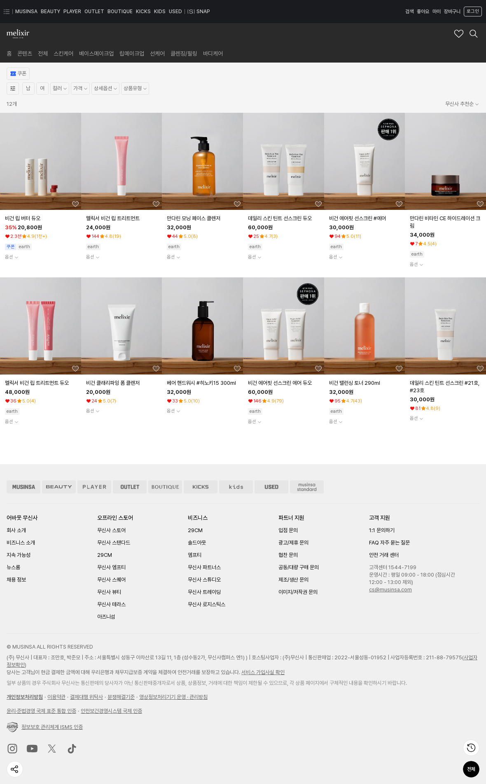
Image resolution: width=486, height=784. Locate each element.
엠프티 (194, 555)
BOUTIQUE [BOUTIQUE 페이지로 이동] (120, 11)
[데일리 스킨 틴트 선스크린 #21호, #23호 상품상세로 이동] (446, 386)
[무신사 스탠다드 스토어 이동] (307, 486)
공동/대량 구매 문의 (298, 567)
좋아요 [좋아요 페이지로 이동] (423, 11)
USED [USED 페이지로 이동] (175, 11)
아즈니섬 (106, 617)
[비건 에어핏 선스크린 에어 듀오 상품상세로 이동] (284, 383)
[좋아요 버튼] (75, 204)
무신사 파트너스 (204, 567)
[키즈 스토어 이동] (236, 486)
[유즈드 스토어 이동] (271, 486)
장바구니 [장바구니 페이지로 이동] (452, 11)
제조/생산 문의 (293, 580)
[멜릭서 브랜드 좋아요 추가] (459, 34)
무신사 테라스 (111, 604)
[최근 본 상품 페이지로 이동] (471, 748)
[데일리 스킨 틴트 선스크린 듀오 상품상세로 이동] (284, 218)
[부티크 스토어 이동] (165, 486)
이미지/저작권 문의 (298, 592)
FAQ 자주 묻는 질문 (389, 543)
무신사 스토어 (111, 530)
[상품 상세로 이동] (40, 161)
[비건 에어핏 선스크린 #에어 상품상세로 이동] (365, 218)
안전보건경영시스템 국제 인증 (111, 711)
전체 (471, 769)
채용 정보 (16, 580)
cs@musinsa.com (390, 589)
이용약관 (56, 697)
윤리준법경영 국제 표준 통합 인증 (41, 711)
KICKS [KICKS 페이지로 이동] (143, 11)
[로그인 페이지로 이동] (472, 11)
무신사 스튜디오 (204, 580)
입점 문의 (288, 530)
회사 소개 (16, 530)
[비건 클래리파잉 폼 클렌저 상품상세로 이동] (122, 383)
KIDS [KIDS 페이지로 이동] (160, 11)
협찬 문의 (288, 555)
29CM (104, 555)
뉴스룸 (13, 567)
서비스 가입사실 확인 (263, 672)
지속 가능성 (18, 555)
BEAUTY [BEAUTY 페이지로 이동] (50, 11)
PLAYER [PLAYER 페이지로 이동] (72, 11)
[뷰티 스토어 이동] (59, 486)
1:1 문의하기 (382, 530)
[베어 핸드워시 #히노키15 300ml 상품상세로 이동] (203, 383)
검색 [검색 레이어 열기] (409, 11)
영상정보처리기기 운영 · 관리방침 (173, 697)
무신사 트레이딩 (204, 592)
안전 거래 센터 (384, 555)
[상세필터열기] (13, 88)
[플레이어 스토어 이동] (94, 486)
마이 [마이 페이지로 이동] (436, 11)
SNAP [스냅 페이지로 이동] (198, 11)
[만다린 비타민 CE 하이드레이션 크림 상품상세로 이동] (446, 222)
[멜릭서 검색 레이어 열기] (473, 34)
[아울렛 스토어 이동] (130, 486)
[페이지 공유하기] (15, 769)
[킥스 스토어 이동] (200, 486)
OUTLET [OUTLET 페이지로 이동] (94, 11)
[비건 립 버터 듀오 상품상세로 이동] (41, 218)
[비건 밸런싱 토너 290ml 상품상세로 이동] (365, 383)
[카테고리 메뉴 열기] (7, 11)
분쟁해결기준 (121, 697)
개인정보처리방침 (25, 697)
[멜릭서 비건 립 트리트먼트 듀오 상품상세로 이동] (41, 383)
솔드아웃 (197, 543)
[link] (9, 53)
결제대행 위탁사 (86, 697)
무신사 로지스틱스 (206, 604)
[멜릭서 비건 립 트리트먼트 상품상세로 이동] (122, 218)
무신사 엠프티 (111, 567)
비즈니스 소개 (21, 543)
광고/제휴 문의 (293, 543)
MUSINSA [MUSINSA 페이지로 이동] (26, 11)
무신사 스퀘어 (111, 580)
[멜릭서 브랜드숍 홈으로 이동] (18, 33)
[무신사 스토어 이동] (23, 486)
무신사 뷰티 (109, 592)
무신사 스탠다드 (113, 543)
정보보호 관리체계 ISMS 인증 (45, 727)
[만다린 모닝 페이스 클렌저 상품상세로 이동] (203, 218)
